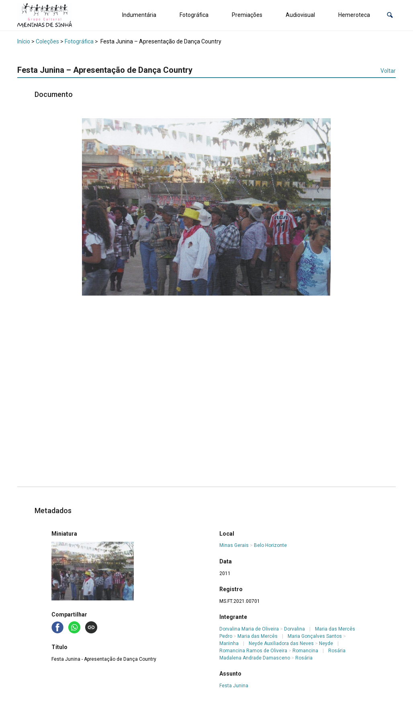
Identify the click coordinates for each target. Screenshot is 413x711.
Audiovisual (300, 15)
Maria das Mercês (257, 636)
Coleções (47, 41)
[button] (390, 15)
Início (23, 41)
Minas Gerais (234, 545)
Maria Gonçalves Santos (315, 636)
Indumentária (139, 15)
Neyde (326, 643)
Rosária (304, 658)
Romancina (305, 650)
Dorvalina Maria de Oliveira (249, 629)
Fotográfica (194, 15)
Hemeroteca (354, 15)
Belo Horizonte (270, 545)
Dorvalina (294, 629)
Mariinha (229, 643)
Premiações (247, 15)
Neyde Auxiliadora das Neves (281, 643)
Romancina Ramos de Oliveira (253, 650)
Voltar (388, 71)
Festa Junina (233, 685)
